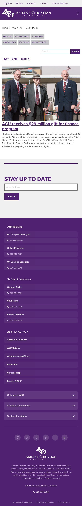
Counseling (12, 300)
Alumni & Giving (60, 3)
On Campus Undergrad (18, 234)
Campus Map (13, 372)
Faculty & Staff (14, 381)
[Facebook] (18, 438)
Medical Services (15, 314)
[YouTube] (46, 438)
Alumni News (37, 36)
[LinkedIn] (55, 438)
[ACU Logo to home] (26, 13)
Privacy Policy (63, 502)
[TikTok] (65, 438)
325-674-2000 (41, 492)
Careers (44, 3)
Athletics (31, 3)
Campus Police (14, 287)
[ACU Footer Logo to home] (41, 453)
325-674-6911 (14, 268)
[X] (36, 438)
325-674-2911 (14, 293)
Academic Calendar (17, 339)
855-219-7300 (14, 254)
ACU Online (24, 42)
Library (19, 3)
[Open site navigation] (77, 13)
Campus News (9, 42)
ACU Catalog (13, 348)
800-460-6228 (15, 240)
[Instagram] (27, 438)
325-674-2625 (14, 320)
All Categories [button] (39, 42)
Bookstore (12, 364)
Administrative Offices (18, 356)
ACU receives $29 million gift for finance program (40, 126)
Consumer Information (45, 502)
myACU (8, 3)
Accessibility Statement (22, 502)
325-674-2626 (15, 307)
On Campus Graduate (18, 262)
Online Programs (15, 248)
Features (7, 36)
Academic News (22, 36)
